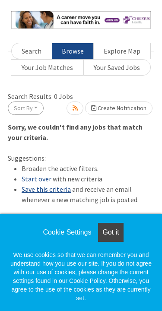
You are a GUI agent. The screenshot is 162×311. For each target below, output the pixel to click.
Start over (36, 179)
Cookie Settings (67, 232)
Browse (73, 51)
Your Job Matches (47, 67)
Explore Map (122, 51)
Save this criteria (46, 189)
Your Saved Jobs (117, 67)
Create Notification (118, 108)
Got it (110, 232)
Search (31, 51)
